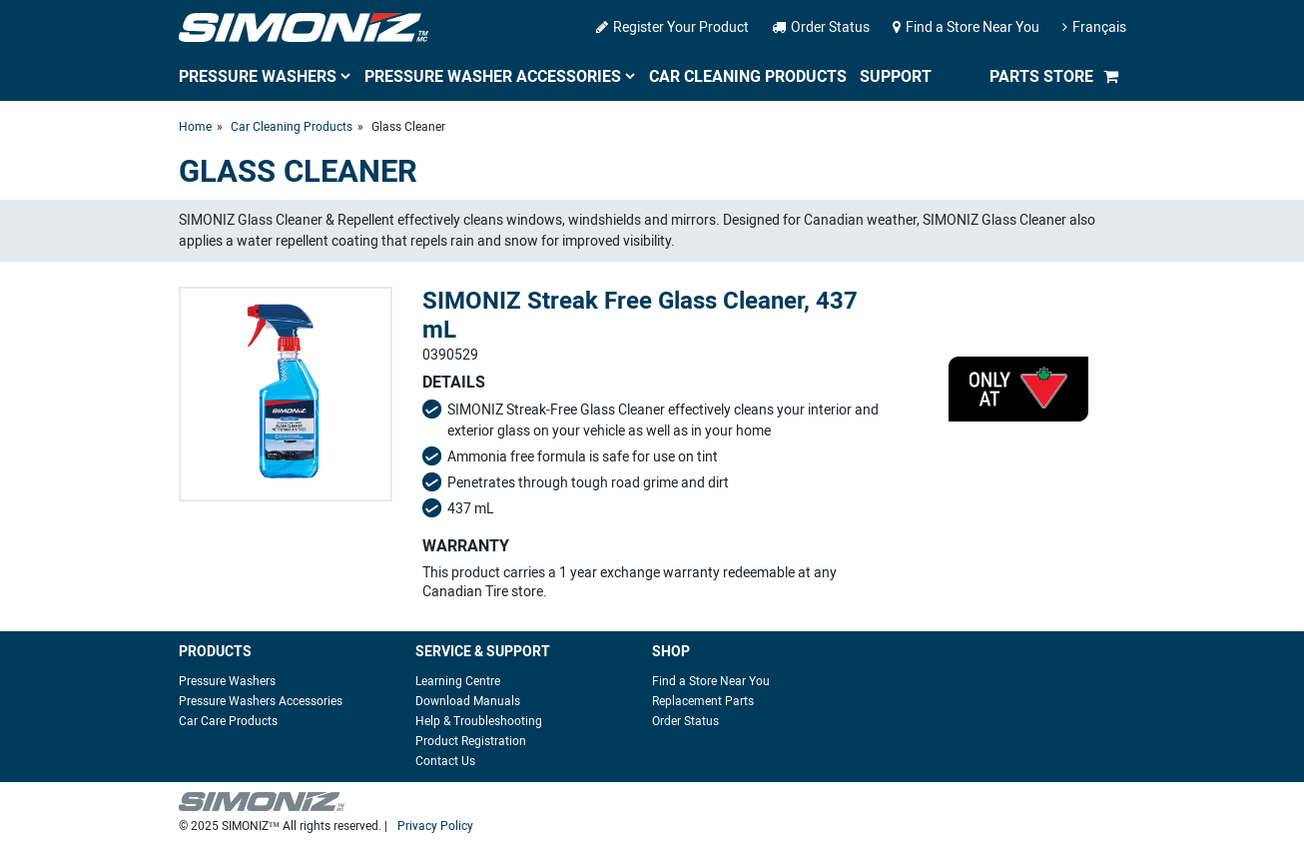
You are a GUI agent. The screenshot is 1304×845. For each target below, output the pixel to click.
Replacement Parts (703, 701)
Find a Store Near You (966, 27)
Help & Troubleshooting (478, 721)
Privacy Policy (435, 826)
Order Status (821, 27)
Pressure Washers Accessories (260, 701)
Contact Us (445, 761)
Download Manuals (467, 701)
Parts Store (1041, 76)
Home (195, 127)
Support (896, 76)
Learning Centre (457, 681)
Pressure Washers (257, 76)
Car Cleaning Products (748, 76)
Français (1094, 27)
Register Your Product (672, 27)
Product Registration (470, 741)
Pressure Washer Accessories (492, 76)
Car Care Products (228, 721)
